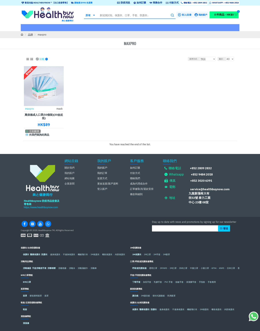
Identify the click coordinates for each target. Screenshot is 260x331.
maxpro (29, 108)
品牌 (30, 34)
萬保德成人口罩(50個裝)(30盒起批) (44, 116)
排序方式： (194, 59)
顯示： (223, 59)
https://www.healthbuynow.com (41, 206)
